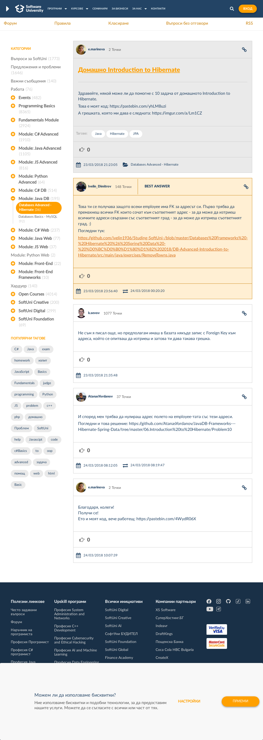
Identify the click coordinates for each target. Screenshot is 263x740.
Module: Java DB (39, 199)
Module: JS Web (37, 247)
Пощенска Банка (169, 642)
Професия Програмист (30, 642)
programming (24, 394)
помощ (19, 473)
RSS (249, 23)
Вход (247, 8)
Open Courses (37, 294)
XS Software (165, 610)
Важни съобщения (33, 81)
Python (47, 394)
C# (16, 349)
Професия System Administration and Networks (69, 614)
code (54, 439)
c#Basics (20, 451)
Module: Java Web (39, 238)
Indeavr (161, 626)
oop (49, 451)
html (51, 473)
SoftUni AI (113, 626)
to (37, 451)
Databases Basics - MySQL (37, 219)
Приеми (240, 701)
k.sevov (94, 313)
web (36, 473)
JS (16, 405)
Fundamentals (24, 383)
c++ (49, 405)
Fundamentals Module (38, 123)
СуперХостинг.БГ (170, 618)
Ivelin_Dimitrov (99, 186)
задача (41, 462)
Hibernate (117, 134)
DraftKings (164, 634)
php (17, 417)
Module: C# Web (39, 230)
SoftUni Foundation (36, 322)
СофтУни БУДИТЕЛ (121, 634)
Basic (18, 485)
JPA (136, 134)
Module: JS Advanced (37, 165)
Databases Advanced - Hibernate (35, 208)
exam (46, 349)
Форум (10, 23)
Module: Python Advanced (33, 179)
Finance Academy (119, 658)
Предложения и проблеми (36, 70)
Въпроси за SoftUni (35, 59)
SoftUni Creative (38, 302)
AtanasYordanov (100, 396)
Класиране (118, 23)
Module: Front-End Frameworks (35, 275)
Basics (42, 372)
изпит (43, 360)
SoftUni (42, 428)
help (17, 439)
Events (29, 98)
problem (32, 405)
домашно (35, 417)
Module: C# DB (37, 190)
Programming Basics (36, 109)
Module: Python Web (33, 255)
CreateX (162, 658)
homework (22, 360)
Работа (21, 89)
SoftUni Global (116, 650)
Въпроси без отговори (187, 23)
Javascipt (35, 439)
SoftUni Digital (37, 311)
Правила (62, 23)
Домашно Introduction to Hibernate (129, 70)
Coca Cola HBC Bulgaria (175, 650)
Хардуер (24, 286)
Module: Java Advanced (39, 151)
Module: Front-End (39, 264)
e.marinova (96, 49)
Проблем (21, 428)
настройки (189, 701)
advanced (21, 462)
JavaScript (21, 372)
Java (30, 349)
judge (47, 383)
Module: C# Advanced (38, 137)
